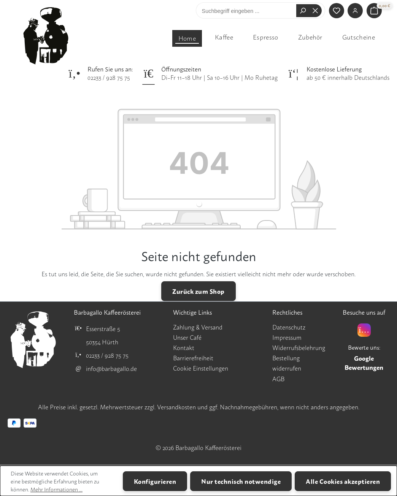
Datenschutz (288, 326)
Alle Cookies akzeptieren (343, 481)
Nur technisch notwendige (241, 481)
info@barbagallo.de (111, 368)
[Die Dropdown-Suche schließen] (315, 10)
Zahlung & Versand (197, 326)
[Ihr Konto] (355, 10)
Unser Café (187, 337)
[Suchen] (302, 10)
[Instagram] (364, 330)
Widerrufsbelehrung (298, 347)
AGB (278, 378)
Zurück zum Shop (198, 291)
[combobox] (248, 10)
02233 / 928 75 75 (108, 77)
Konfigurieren (155, 481)
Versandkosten (176, 406)
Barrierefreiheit (193, 357)
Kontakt (183, 347)
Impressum (287, 337)
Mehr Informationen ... (56, 489)
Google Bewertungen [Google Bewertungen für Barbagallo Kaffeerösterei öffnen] (364, 362)
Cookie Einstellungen (200, 367)
